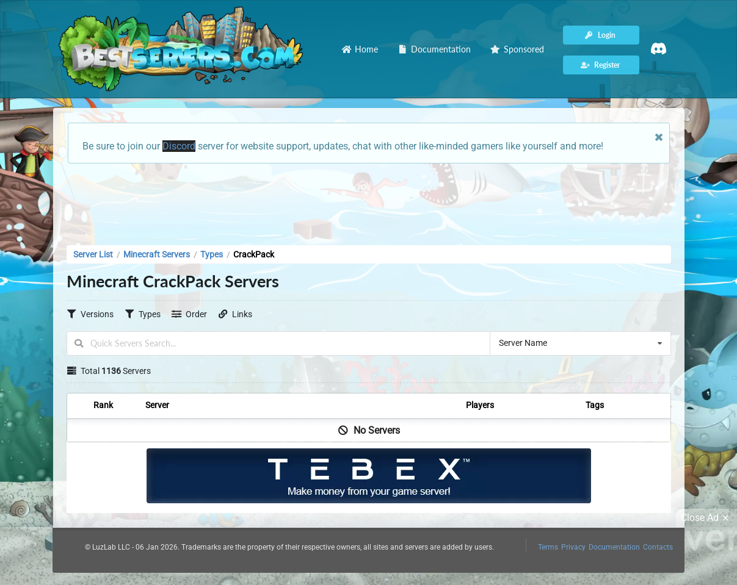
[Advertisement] (369, 200)
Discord (178, 146)
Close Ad (706, 518)
